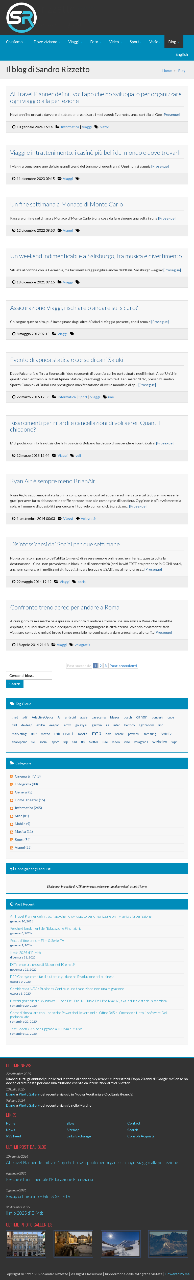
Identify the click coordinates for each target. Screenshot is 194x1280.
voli (78, 455)
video (116, 742)
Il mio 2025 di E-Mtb (24, 1213)
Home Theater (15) (30, 800)
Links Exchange (79, 1136)
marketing (19, 734)
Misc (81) (22, 816)
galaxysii (81, 725)
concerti (157, 717)
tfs (83, 742)
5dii (25, 717)
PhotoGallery (29, 1094)
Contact (133, 1123)
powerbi (133, 734)
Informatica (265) (28, 808)
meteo (45, 734)
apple (83, 717)
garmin (97, 725)
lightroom (146, 725)
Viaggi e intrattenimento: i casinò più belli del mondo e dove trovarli (95, 152)
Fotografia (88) (26, 784)
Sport (136, 41)
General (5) (23, 792)
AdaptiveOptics (42, 717)
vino (127, 742)
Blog (174, 41)
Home (167, 70)
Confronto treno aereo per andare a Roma (64, 607)
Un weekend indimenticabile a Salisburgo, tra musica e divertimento (96, 255)
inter (116, 725)
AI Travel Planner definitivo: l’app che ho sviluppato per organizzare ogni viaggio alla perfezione (95, 97)
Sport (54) (23, 839)
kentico (129, 725)
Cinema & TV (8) (28, 776)
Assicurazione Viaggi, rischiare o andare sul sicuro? (73, 307)
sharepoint (19, 742)
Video (115, 41)
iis (107, 725)
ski (33, 742)
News (10, 1130)
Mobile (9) (22, 823)
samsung (149, 734)
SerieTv (166, 734)
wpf (174, 742)
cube (170, 717)
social (81, 581)
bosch (128, 717)
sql (65, 742)
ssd (74, 742)
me (34, 733)
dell (14, 725)
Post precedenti (123, 665)
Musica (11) (24, 831)
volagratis (88, 518)
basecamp (99, 717)
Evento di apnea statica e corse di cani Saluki (66, 359)
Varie (155, 41)
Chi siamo (16, 41)
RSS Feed (13, 1136)
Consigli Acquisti (140, 1136)
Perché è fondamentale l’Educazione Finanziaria (49, 1179)
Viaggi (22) (23, 847)
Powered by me (177, 1274)
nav (108, 734)
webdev (159, 741)
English (182, 54)
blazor (104, 127)
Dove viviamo (47, 41)
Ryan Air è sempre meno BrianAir (52, 481)
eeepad (54, 725)
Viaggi (75, 41)
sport (55, 742)
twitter (93, 742)
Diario (10, 1094)
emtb (67, 725)
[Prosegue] (171, 114)
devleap (26, 725)
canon (142, 716)
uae (111, 397)
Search (132, 1130)
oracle (119, 734)
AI (59, 717)
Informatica (70, 127)
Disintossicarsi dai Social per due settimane (64, 544)
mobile (82, 734)
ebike (40, 725)
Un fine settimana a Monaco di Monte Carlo (66, 204)
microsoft (64, 733)
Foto (96, 41)
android (70, 717)
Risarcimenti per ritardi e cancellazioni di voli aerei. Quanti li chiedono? (85, 426)
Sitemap (73, 1130)
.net (15, 717)
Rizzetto (69, 14)
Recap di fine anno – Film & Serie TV (38, 1196)
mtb (96, 733)
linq (160, 725)
